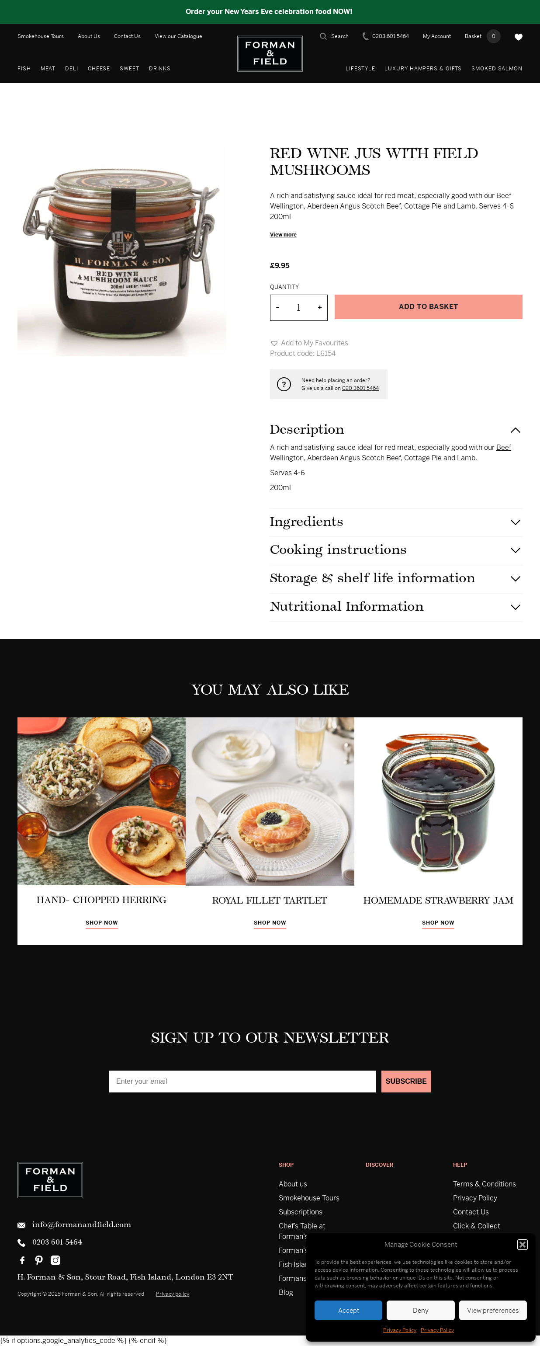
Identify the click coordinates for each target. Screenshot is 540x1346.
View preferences (493, 1310)
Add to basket (428, 306)
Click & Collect (476, 1226)
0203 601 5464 (386, 36)
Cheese (99, 68)
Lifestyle (360, 68)
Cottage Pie (423, 458)
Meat (48, 68)
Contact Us (127, 36)
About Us (89, 36)
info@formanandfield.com (74, 1225)
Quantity (284, 287)
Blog (286, 1292)
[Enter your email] (242, 1081)
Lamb (466, 458)
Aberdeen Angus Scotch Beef (354, 458)
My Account (437, 36)
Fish (24, 68)
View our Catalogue (178, 36)
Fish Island (296, 1264)
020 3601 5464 (360, 388)
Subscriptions (300, 1212)
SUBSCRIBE (406, 1081)
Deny (421, 1310)
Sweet (129, 68)
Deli (71, 68)
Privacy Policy (399, 1330)
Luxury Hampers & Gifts (423, 68)
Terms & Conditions (484, 1184)
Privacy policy (172, 1293)
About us (293, 1184)
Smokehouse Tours (40, 36)
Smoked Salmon (497, 68)
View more (283, 234)
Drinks (160, 68)
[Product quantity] (298, 308)
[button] (522, 1244)
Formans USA (300, 1278)
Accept (348, 1310)
